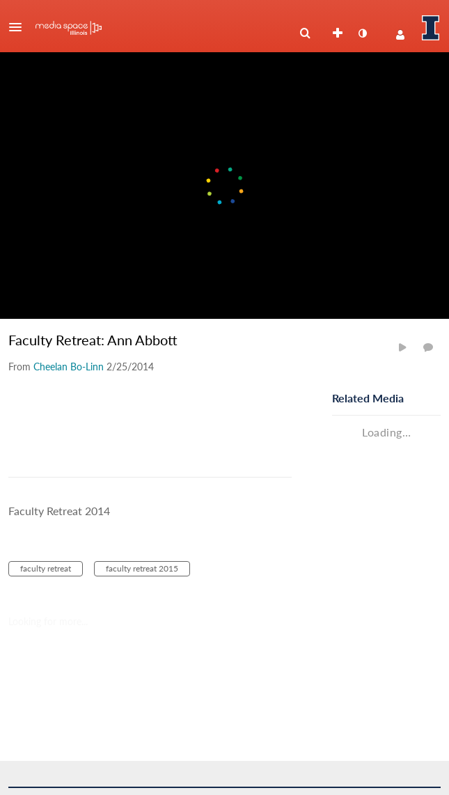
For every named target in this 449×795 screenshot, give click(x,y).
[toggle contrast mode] (362, 33)
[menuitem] (305, 33)
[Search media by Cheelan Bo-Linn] (68, 366)
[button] (19, 27)
